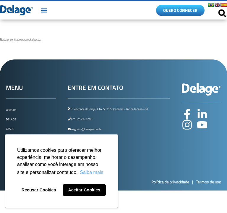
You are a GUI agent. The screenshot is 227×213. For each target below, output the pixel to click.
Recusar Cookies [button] (39, 190)
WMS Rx (11, 110)
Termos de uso (208, 182)
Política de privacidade (170, 182)
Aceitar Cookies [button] (84, 190)
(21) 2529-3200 (80, 119)
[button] (44, 10)
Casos (10, 129)
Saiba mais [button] (91, 172)
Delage (11, 119)
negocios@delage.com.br (84, 129)
